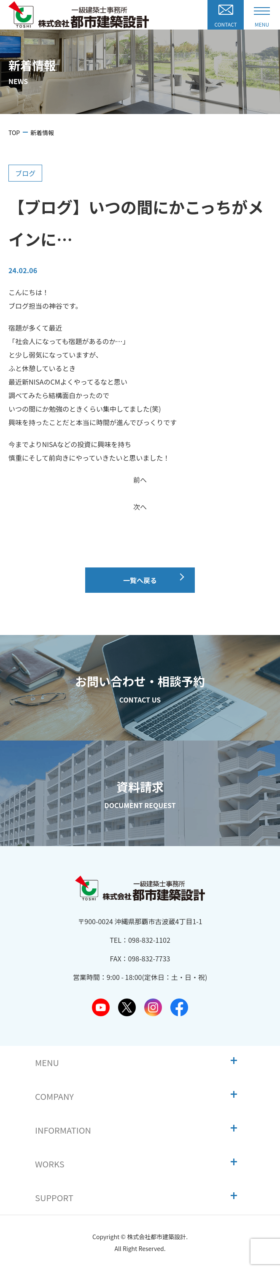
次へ (140, 507)
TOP (14, 132)
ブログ (25, 173)
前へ (140, 480)
